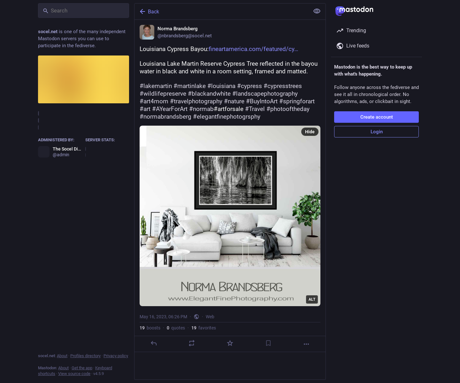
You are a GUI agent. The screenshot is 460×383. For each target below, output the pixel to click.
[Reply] (153, 343)
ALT (312, 299)
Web (210, 316)
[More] (306, 344)
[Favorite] (230, 343)
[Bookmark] (268, 343)
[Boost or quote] (191, 343)
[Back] (221, 11)
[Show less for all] (317, 11)
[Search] (83, 10)
